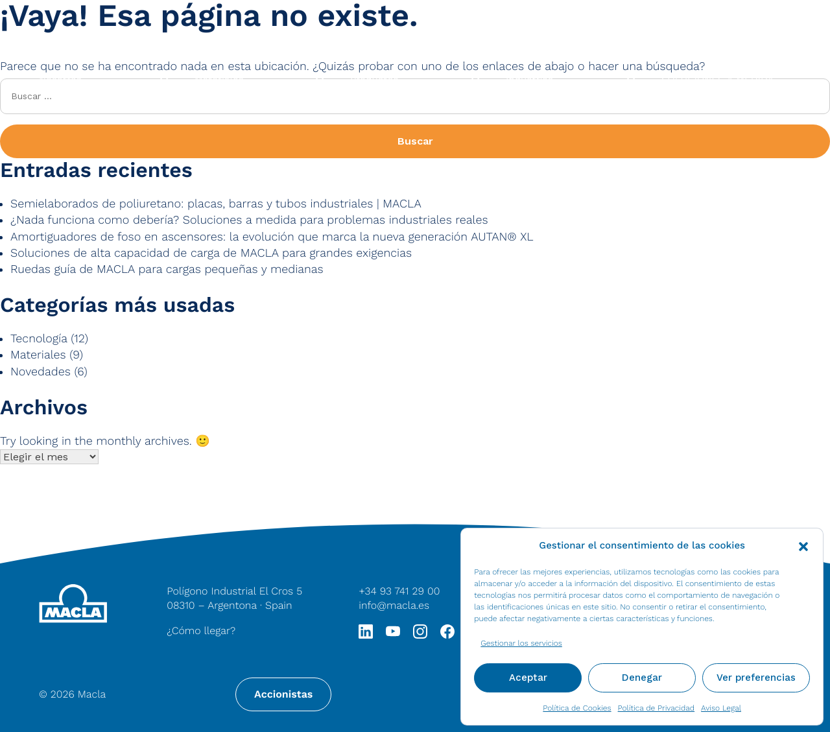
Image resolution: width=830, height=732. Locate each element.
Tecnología (38, 339)
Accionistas (283, 694)
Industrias (529, 80)
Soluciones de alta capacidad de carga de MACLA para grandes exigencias (211, 253)
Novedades (40, 372)
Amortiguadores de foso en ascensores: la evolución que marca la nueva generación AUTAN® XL (272, 237)
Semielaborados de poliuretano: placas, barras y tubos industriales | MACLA (215, 204)
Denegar (642, 677)
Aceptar (528, 677)
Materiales (219, 80)
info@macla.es (394, 605)
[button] (803, 545)
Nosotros (60, 80)
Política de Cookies (577, 708)
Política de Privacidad (656, 708)
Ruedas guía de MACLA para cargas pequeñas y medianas (167, 269)
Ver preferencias (756, 677)
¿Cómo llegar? (201, 630)
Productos (374, 80)
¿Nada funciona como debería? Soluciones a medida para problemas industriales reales (249, 220)
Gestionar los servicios (521, 643)
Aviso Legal (721, 708)
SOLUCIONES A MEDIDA (717, 80)
